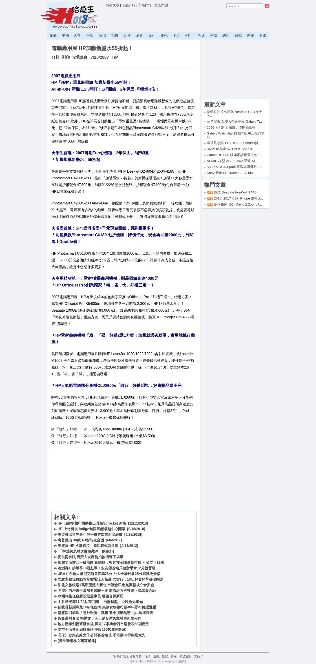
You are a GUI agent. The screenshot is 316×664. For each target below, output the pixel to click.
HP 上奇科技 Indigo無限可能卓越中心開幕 (91, 529)
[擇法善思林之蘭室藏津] (77, 641)
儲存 (151, 35)
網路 (226, 35)
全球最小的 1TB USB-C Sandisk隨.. (233, 143)
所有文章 (112, 5)
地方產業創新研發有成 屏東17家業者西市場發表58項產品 (103, 624)
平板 (90, 35)
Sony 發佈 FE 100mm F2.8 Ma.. (231, 173)
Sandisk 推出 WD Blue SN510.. (230, 149)
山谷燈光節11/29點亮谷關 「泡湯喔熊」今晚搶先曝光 (100, 602)
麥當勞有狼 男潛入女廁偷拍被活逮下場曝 (90, 557)
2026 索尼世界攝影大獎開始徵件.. (232, 127)
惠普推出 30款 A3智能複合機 (81, 540)
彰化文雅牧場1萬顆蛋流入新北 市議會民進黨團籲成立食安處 (106, 585)
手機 (65, 35)
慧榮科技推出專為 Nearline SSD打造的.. (234, 113)
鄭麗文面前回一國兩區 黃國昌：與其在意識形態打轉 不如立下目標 (111, 562)
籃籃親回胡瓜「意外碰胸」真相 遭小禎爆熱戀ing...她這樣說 (105, 613)
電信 (102, 35)
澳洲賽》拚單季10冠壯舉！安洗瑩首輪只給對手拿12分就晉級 (106, 568)
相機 (114, 35)
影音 (127, 35)
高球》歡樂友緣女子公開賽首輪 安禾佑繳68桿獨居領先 (101, 635)
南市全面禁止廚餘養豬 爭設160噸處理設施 (92, 629)
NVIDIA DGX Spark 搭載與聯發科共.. (234, 167)
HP (115, 57)
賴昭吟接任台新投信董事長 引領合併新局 (90, 596)
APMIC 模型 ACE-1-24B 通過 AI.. (232, 161)
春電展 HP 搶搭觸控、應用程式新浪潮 (88, 546)
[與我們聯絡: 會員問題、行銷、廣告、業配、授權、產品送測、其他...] (158, 656)
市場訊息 (79, 57)
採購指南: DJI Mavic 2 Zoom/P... (238, 204)
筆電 (139, 35)
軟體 (213, 35)
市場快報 (145, 5)
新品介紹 (128, 5)
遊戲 (238, 35)
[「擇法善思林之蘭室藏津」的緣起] (86, 551)
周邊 (201, 35)
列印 (188, 35)
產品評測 (161, 5)
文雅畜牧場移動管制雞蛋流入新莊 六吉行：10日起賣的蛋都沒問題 (110, 579)
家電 (250, 35)
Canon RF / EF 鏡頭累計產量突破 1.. (234, 155)
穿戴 (53, 35)
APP (77, 35)
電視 (164, 35)
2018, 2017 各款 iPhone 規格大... (239, 198)
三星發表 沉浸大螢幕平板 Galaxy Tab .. (236, 121)
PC (176, 35)
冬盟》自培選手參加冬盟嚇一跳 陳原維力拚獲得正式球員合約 (107, 590)
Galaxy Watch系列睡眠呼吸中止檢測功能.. (236, 135)
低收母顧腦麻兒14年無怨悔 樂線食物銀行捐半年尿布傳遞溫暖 (107, 607)
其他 (263, 35)
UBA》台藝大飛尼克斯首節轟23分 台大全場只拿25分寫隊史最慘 (109, 574)
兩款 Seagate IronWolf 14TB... (236, 192)
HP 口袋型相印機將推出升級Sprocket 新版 (92, 523)
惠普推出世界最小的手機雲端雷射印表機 (90, 534)
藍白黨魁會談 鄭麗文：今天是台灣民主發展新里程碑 (99, 618)
